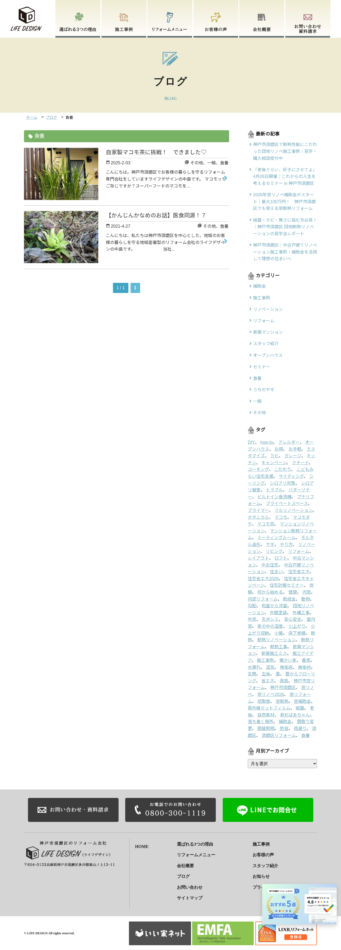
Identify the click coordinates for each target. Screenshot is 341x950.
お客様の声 (263, 854)
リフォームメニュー (196, 854)
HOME (142, 843)
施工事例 (261, 843)
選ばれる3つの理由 (195, 843)
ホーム (31, 117)
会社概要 (185, 865)
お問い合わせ (189, 886)
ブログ (51, 117)
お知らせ (261, 876)
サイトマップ (189, 897)
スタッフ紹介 (265, 865)
